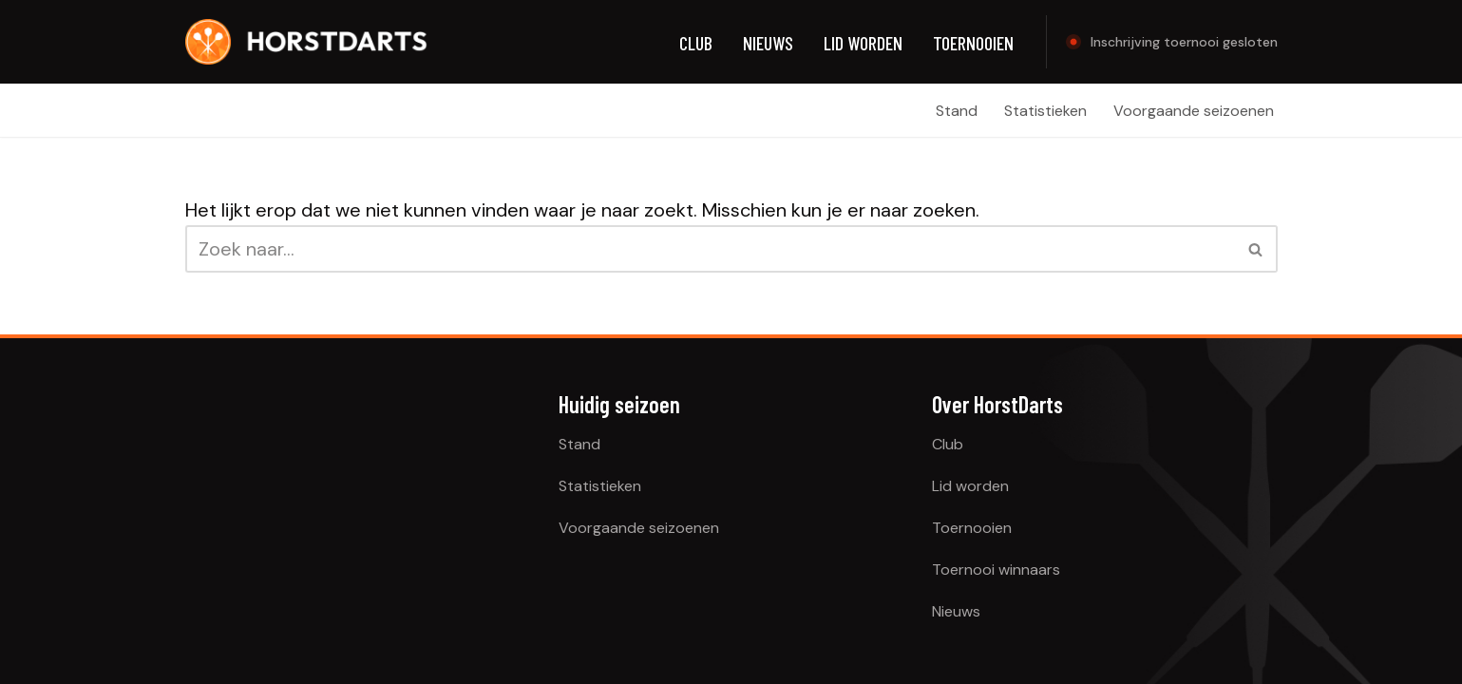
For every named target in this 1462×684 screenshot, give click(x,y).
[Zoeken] (710, 249)
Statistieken (1045, 111)
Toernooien (973, 42)
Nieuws (768, 42)
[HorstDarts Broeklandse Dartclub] (306, 42)
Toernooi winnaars (996, 570)
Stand (957, 111)
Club (695, 42)
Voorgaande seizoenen (1193, 111)
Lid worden (863, 42)
